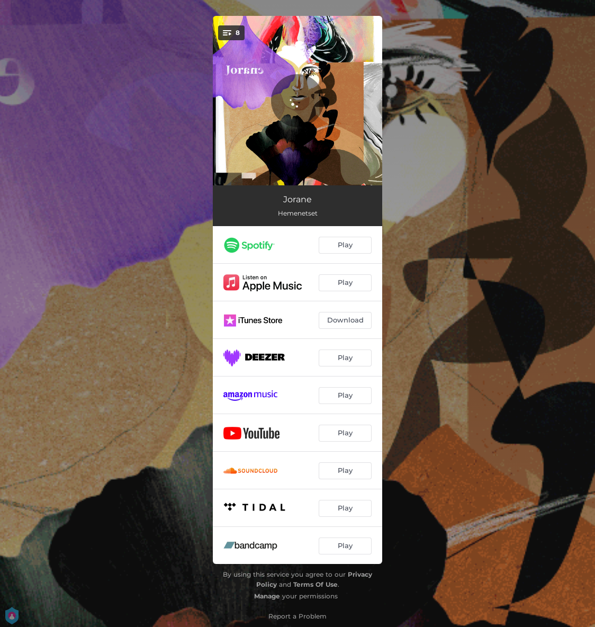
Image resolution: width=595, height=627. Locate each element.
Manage (267, 596)
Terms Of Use (315, 584)
